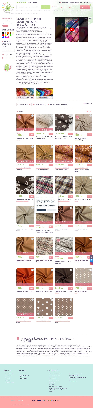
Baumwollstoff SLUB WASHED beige (80, 139)
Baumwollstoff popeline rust (44, 291)
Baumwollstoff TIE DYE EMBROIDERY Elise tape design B (82, 169)
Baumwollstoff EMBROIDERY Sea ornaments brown (63, 137)
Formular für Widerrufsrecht (55, 386)
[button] (8, 50)
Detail (31, 134)
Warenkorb (85, 7)
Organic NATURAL (9, 382)
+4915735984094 (21, 2)
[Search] (33, 7)
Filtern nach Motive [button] (39, 104)
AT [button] (90, 2)
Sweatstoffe (8, 376)
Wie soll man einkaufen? (54, 376)
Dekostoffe (8, 378)
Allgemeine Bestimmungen (55, 374)
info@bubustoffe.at (32, 2)
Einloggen (64, 7)
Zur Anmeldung (73, 7)
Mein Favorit (55, 7)
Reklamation (52, 382)
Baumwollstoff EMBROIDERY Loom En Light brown (24, 200)
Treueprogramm (63, 2)
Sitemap (13, 400)
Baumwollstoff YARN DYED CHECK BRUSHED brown (63, 200)
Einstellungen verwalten (48, 206)
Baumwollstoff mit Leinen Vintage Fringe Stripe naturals (44, 231)
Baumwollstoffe (9, 374)
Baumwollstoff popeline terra (24, 291)
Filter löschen (6, 41)
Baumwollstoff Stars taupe (43, 321)
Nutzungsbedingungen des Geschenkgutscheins (75, 374)
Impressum (86, 2)
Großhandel (51, 384)
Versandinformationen (74, 2)
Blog (81, 2)
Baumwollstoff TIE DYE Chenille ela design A (62, 168)
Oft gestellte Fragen (53, 378)
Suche (45, 7)
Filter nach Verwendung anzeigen (57, 104)
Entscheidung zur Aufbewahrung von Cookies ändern (77, 378)
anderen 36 (5, 25)
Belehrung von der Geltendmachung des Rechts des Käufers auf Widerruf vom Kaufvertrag (58, 390)
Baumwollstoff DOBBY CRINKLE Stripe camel (42, 168)
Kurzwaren (8, 380)
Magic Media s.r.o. (19, 405)
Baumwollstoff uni (7, 23)
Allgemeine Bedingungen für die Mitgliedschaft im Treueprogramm (24, 376)
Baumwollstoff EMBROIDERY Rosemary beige (44, 137)
